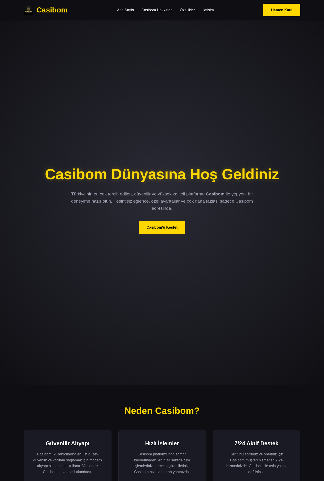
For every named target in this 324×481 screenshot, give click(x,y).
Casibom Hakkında (156, 10)
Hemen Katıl (281, 10)
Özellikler (187, 10)
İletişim (208, 10)
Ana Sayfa (125, 10)
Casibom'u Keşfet (162, 227)
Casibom (46, 10)
